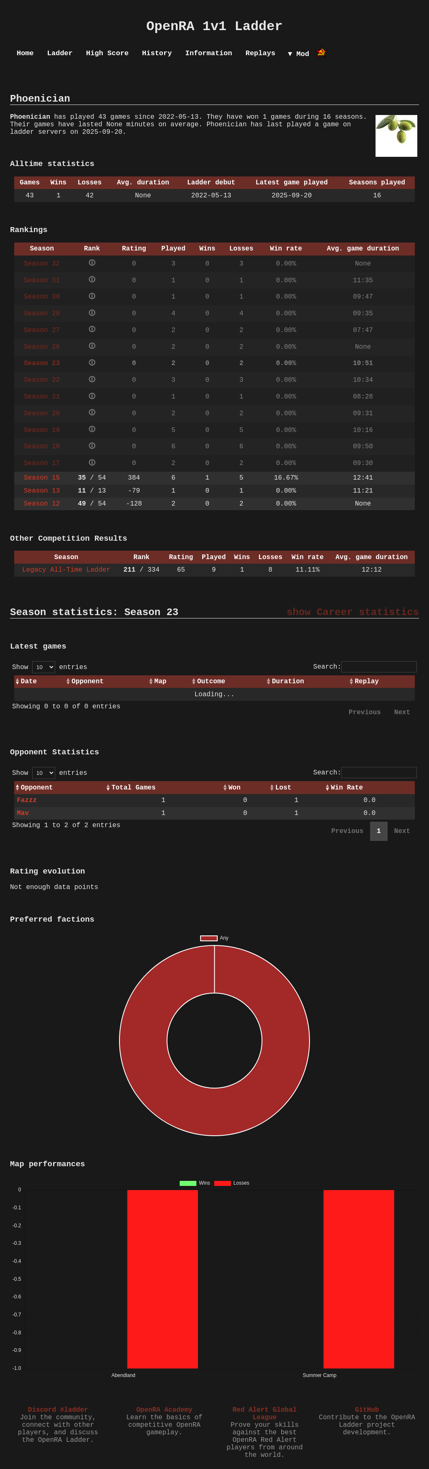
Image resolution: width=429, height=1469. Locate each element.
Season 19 (42, 430)
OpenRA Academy (164, 1410)
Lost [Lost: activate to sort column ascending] (283, 788)
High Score (107, 53)
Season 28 (42, 313)
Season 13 (42, 491)
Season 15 (42, 478)
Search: (365, 667)
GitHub (367, 1410)
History (157, 53)
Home (25, 53)
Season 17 (42, 463)
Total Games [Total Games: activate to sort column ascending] (134, 788)
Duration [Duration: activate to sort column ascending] (288, 681)
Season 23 (42, 363)
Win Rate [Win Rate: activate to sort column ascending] (347, 788)
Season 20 (42, 413)
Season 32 (42, 264)
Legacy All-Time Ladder (66, 570)
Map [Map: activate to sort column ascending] (161, 681)
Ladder (60, 53)
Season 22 (42, 380)
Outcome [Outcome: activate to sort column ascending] (211, 681)
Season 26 (42, 347)
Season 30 (42, 297)
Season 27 (42, 330)
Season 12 (42, 504)
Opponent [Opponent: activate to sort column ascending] (87, 681)
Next (402, 712)
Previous (365, 712)
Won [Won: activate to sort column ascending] (234, 788)
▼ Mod (298, 54)
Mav (23, 813)
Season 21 (42, 397)
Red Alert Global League (265, 1413)
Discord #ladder (58, 1410)
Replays (260, 53)
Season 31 (42, 280)
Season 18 (42, 446)
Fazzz (27, 800)
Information (208, 53)
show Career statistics (353, 612)
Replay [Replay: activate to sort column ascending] (367, 681)
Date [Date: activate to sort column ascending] (29, 681)
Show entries (49, 667)
